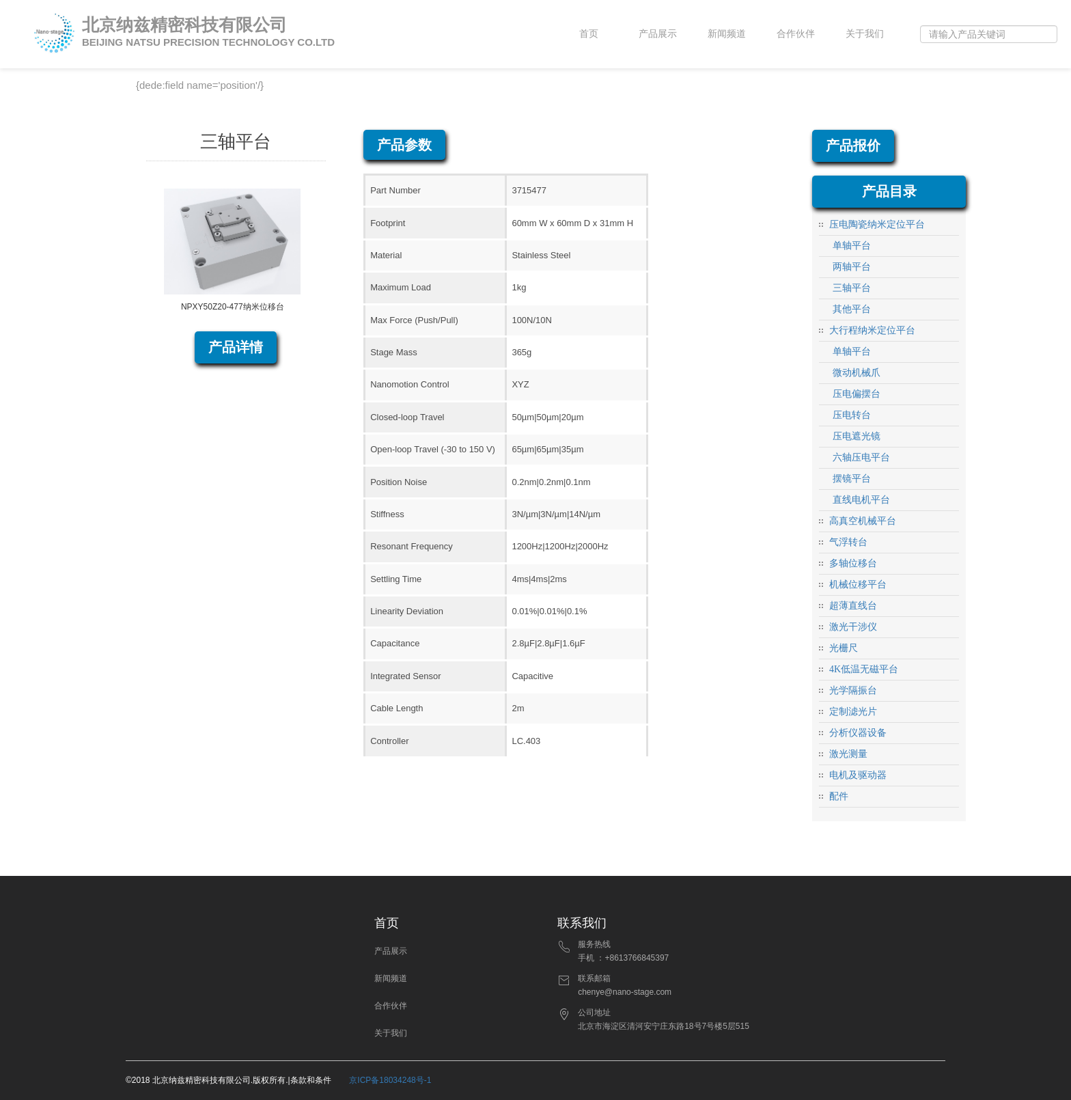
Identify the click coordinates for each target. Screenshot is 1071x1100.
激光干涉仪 (853, 627)
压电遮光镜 (856, 436)
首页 (588, 34)
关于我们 (865, 34)
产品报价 (853, 145)
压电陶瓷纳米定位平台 (877, 224)
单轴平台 (852, 245)
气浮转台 (848, 542)
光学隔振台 (853, 690)
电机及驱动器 (858, 775)
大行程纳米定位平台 (872, 330)
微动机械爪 (856, 373)
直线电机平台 (861, 500)
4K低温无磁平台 (863, 669)
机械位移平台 (858, 584)
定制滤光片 (853, 711)
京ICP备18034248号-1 (390, 1080)
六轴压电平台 (861, 457)
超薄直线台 (853, 606)
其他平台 (852, 309)
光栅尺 (843, 648)
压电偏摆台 (856, 394)
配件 (838, 796)
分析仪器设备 (858, 733)
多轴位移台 (853, 563)
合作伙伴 (796, 34)
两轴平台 (852, 267)
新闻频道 (727, 34)
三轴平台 (852, 288)
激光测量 (848, 754)
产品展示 (658, 34)
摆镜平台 (852, 478)
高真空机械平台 (862, 521)
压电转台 (852, 415)
